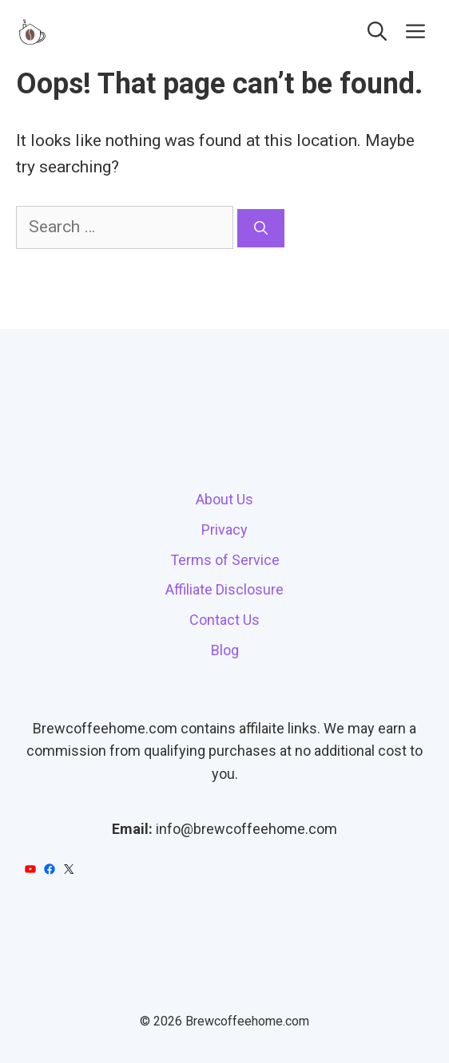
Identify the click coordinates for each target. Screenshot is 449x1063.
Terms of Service (225, 559)
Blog (225, 650)
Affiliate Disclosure (224, 589)
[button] (377, 32)
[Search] (260, 228)
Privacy (224, 529)
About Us (224, 499)
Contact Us (224, 619)
